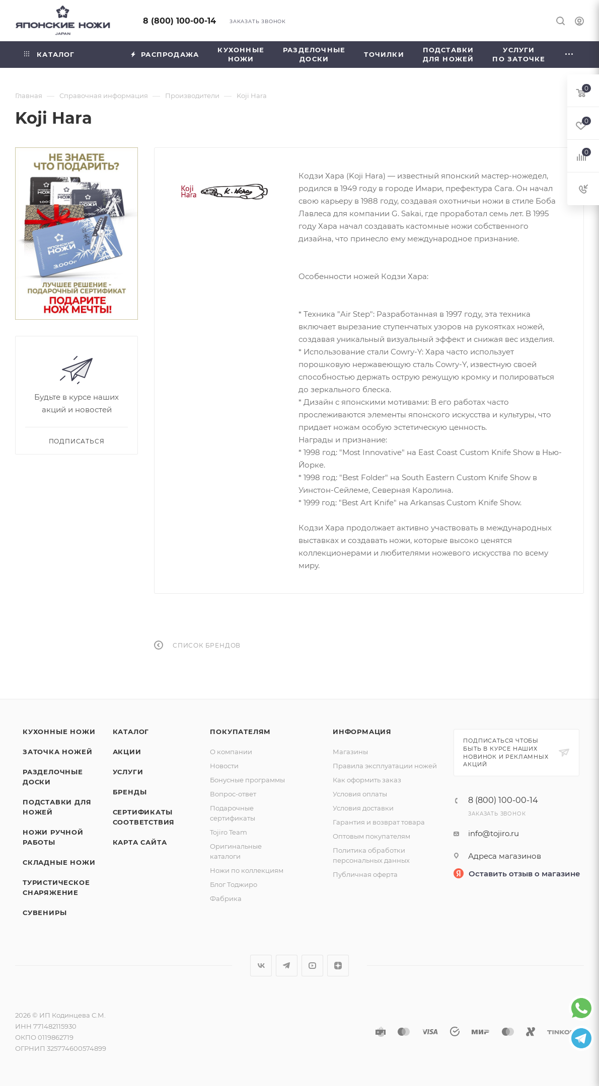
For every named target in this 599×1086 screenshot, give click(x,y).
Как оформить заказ (367, 780)
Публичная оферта (365, 874)
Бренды (130, 792)
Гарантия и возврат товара (379, 822)
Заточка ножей (57, 752)
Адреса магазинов (504, 856)
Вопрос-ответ (233, 794)
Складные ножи (59, 862)
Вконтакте (261, 965)
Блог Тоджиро (233, 884)
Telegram (286, 965)
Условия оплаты (360, 794)
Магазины (350, 752)
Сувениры (44, 913)
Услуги (128, 772)
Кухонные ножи (59, 732)
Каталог (131, 732)
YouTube (312, 965)
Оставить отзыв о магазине (524, 873)
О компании (231, 752)
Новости (224, 766)
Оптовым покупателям (371, 836)
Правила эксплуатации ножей (385, 766)
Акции (127, 752)
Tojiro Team (228, 832)
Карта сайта (140, 842)
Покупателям (240, 732)
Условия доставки (363, 808)
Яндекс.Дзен (338, 965)
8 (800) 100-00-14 (179, 21)
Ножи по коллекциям (246, 870)
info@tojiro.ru (493, 833)
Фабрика (226, 898)
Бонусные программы (247, 780)
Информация (362, 732)
